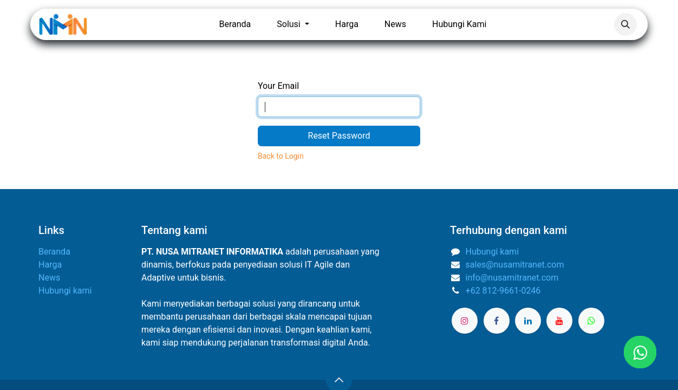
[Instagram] (465, 321)
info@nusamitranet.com (512, 277)
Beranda (54, 251)
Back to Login (281, 156)
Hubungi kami (65, 290)
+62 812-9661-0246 (503, 290)
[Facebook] (497, 321)
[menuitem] (235, 24)
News (49, 277)
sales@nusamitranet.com (515, 264)
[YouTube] (559, 321)
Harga (50, 264)
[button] (625, 24)
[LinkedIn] (528, 321)
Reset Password (339, 136)
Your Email (278, 86)
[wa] (591, 321)
